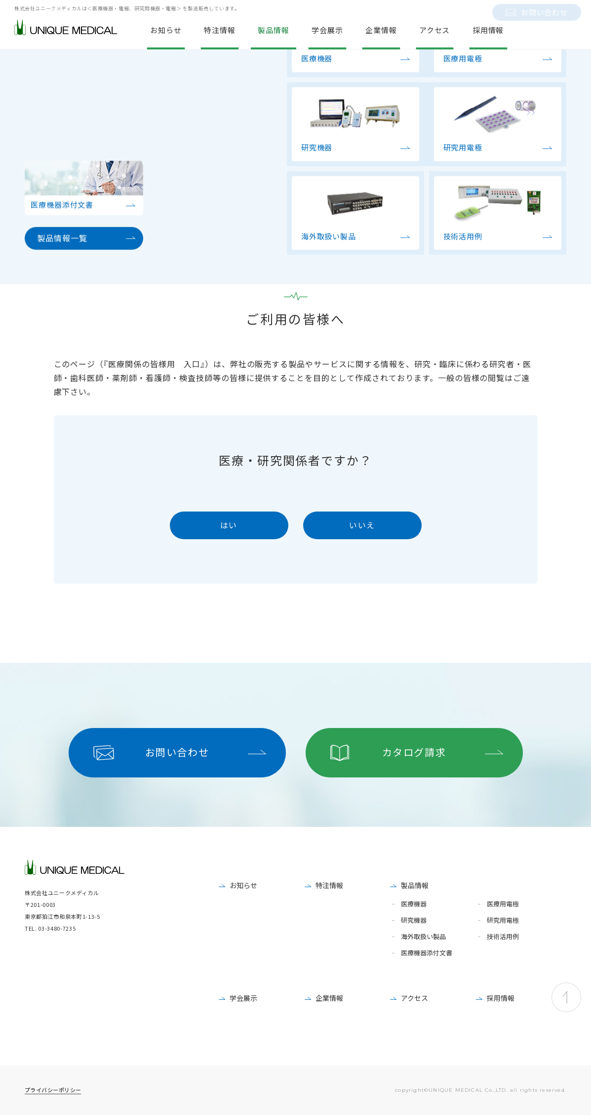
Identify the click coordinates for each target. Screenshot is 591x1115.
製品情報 (415, 885)
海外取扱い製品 (423, 937)
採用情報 (500, 997)
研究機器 (414, 920)
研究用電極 (503, 920)
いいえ (362, 525)
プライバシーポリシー (53, 1090)
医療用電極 (503, 904)
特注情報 (329, 885)
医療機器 (414, 904)
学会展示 (243, 997)
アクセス (414, 997)
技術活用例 (503, 937)
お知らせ (243, 885)
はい (228, 525)
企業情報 (329, 997)
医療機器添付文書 (426, 953)
